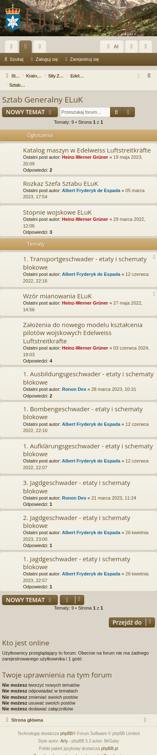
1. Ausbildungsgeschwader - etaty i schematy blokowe (88, 368)
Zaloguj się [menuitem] (133, 48)
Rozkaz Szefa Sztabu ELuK (60, 174)
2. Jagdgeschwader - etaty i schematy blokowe (76, 512)
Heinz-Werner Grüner (85, 147)
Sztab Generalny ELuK (42, 90)
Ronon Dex (74, 380)
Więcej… (13, 48)
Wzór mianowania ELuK (57, 286)
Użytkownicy (41, 48)
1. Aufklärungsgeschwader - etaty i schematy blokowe (88, 440)
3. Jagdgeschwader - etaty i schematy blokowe (76, 477)
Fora (27, 48)
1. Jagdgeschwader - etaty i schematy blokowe (76, 553)
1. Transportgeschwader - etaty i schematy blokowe (85, 253)
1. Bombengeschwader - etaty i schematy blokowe (83, 403)
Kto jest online (25, 633)
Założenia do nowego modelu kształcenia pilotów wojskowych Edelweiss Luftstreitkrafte (83, 323)
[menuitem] (149, 75)
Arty (64, 732)
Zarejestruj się (84, 59)
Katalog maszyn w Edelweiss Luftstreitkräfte (87, 141)
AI (111, 47)
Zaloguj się (47, 59)
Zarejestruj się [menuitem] (147, 48)
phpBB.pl (109, 739)
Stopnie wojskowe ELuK (57, 203)
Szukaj (16, 59)
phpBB (66, 724)
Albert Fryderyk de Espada (91, 181)
